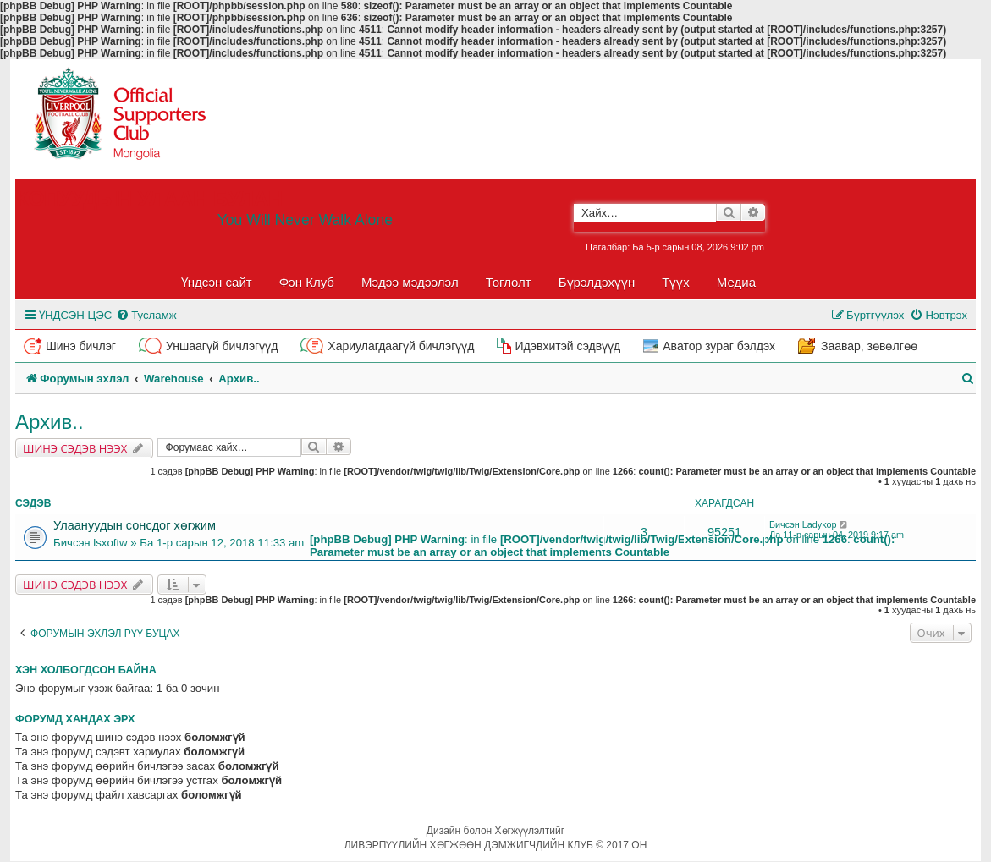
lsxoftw (110, 542)
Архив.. (49, 421)
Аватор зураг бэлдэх (719, 346)
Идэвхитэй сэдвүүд (567, 346)
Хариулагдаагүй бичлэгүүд (401, 346)
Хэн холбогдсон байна (86, 670)
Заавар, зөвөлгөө (869, 346)
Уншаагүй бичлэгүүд (222, 346)
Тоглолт (508, 282)
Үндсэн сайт (216, 282)
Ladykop (819, 524)
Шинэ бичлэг (81, 346)
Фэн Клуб (306, 282)
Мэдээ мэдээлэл (410, 282)
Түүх (676, 282)
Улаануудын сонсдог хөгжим (134, 525)
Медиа (736, 282)
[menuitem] (146, 315)
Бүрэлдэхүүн (597, 282)
